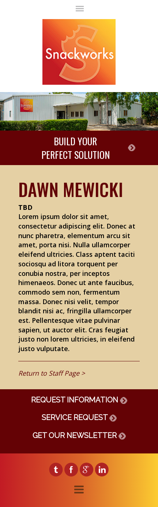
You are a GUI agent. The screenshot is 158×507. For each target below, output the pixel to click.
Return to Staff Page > (51, 373)
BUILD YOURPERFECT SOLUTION (75, 148)
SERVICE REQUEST (79, 417)
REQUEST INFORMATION (79, 399)
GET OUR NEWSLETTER (79, 435)
